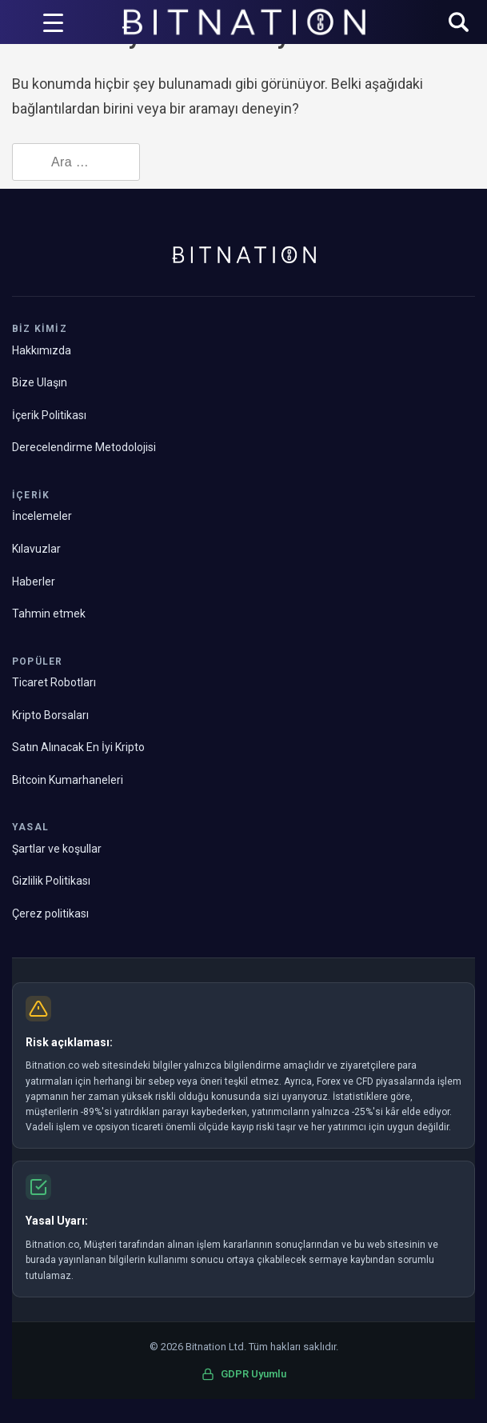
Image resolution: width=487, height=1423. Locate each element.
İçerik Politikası (49, 415)
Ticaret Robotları (54, 682)
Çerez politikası (50, 913)
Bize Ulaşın (39, 382)
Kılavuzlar (36, 548)
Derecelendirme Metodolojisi (84, 447)
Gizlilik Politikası (51, 880)
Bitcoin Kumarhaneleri (67, 779)
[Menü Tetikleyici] (53, 22)
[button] (458, 23)
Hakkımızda (41, 350)
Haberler (33, 581)
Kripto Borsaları (50, 715)
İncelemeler (42, 516)
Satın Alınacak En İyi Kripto (78, 747)
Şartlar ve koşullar (57, 848)
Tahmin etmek (49, 613)
